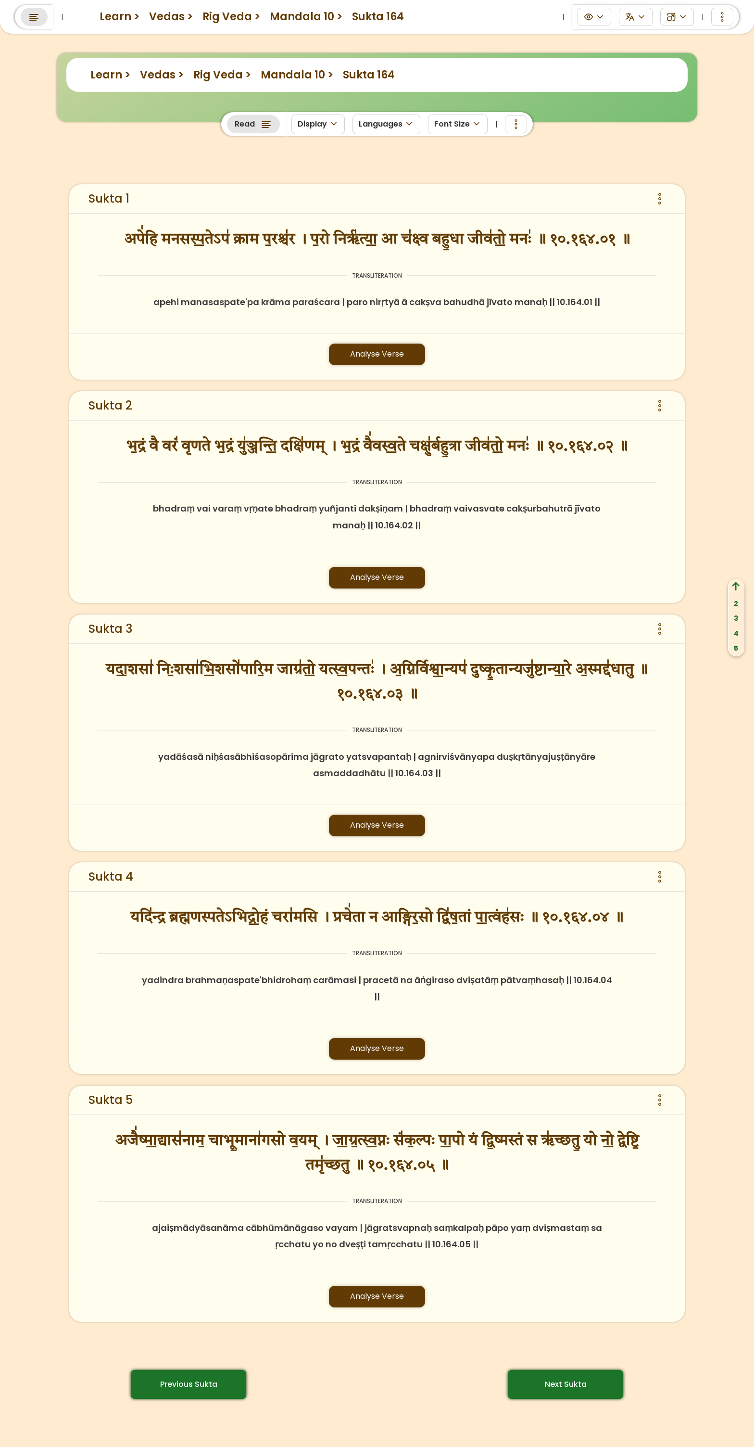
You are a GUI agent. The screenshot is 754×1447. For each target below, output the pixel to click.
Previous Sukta (188, 1384)
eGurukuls (264, 13)
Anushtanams (443, 13)
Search (633, 14)
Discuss (318, 13)
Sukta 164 (369, 74)
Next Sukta (566, 1384)
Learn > (110, 74)
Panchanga (374, 13)
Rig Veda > (222, 74)
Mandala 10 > (297, 74)
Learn (215, 13)
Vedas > (162, 74)
